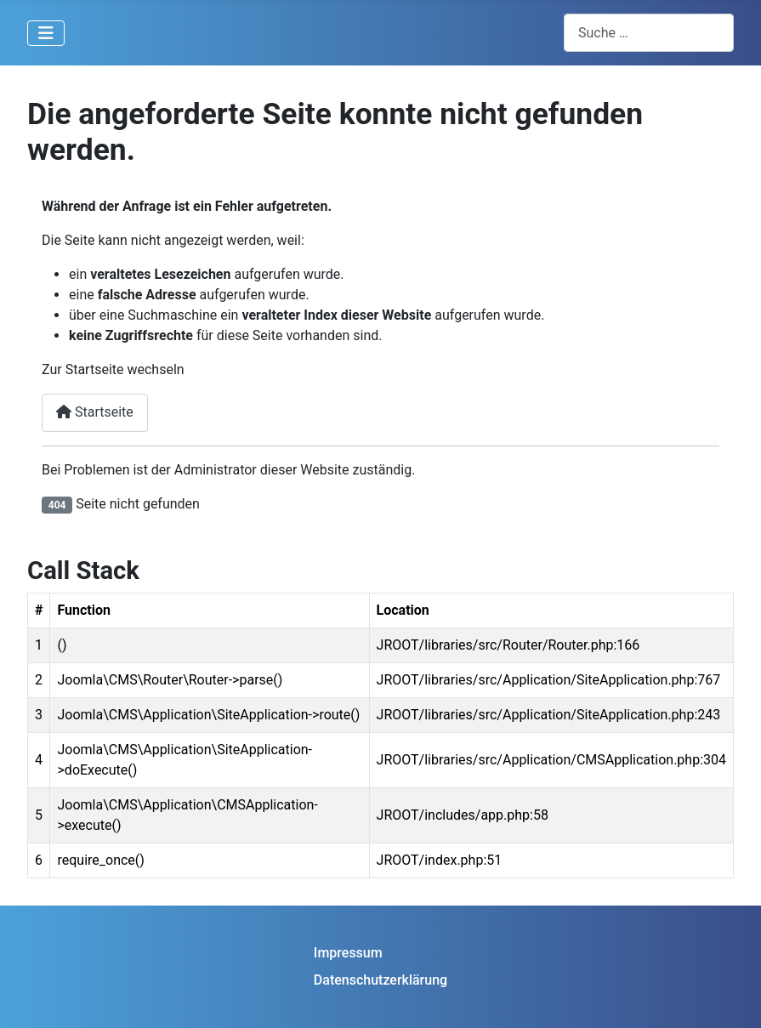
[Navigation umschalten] (46, 33)
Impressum (348, 953)
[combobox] (649, 33)
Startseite (94, 412)
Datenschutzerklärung (380, 980)
